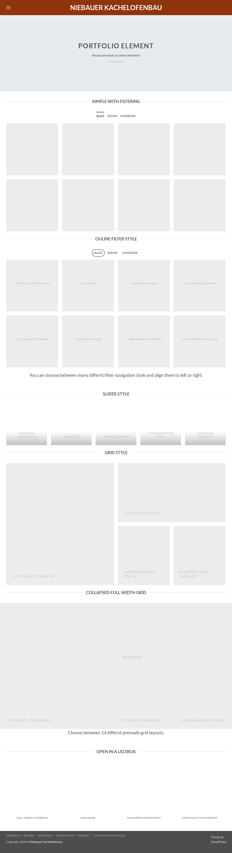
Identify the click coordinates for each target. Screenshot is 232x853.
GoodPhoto (218, 842)
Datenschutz (65, 835)
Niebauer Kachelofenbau (116, 7)
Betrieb (29, 835)
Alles (100, 116)
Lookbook (128, 116)
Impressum (45, 835)
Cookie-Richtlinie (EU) (109, 835)
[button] (8, 7)
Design (112, 116)
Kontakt (83, 835)
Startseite (13, 835)
